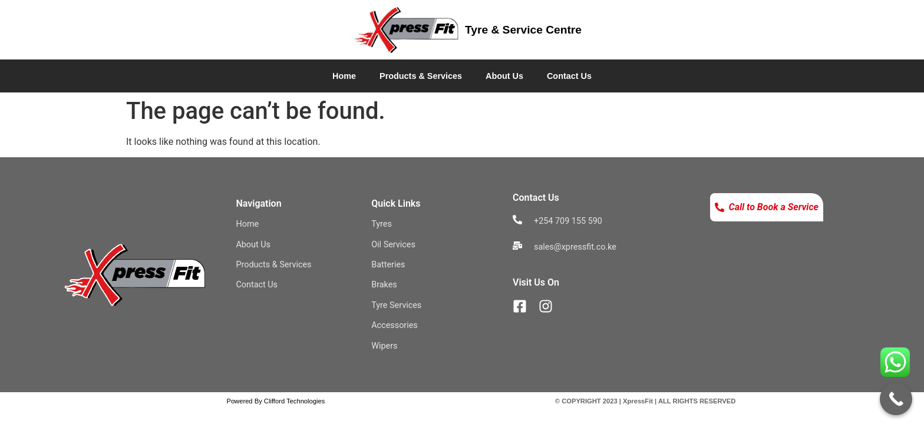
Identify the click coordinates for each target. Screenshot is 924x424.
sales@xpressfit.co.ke (575, 247)
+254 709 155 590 (568, 221)
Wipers (384, 346)
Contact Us (569, 76)
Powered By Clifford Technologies (275, 401)
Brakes (384, 285)
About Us (504, 76)
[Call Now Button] (896, 399)
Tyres (381, 224)
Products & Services (421, 76)
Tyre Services (396, 305)
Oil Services (393, 245)
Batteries (388, 265)
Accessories (394, 325)
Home (344, 76)
